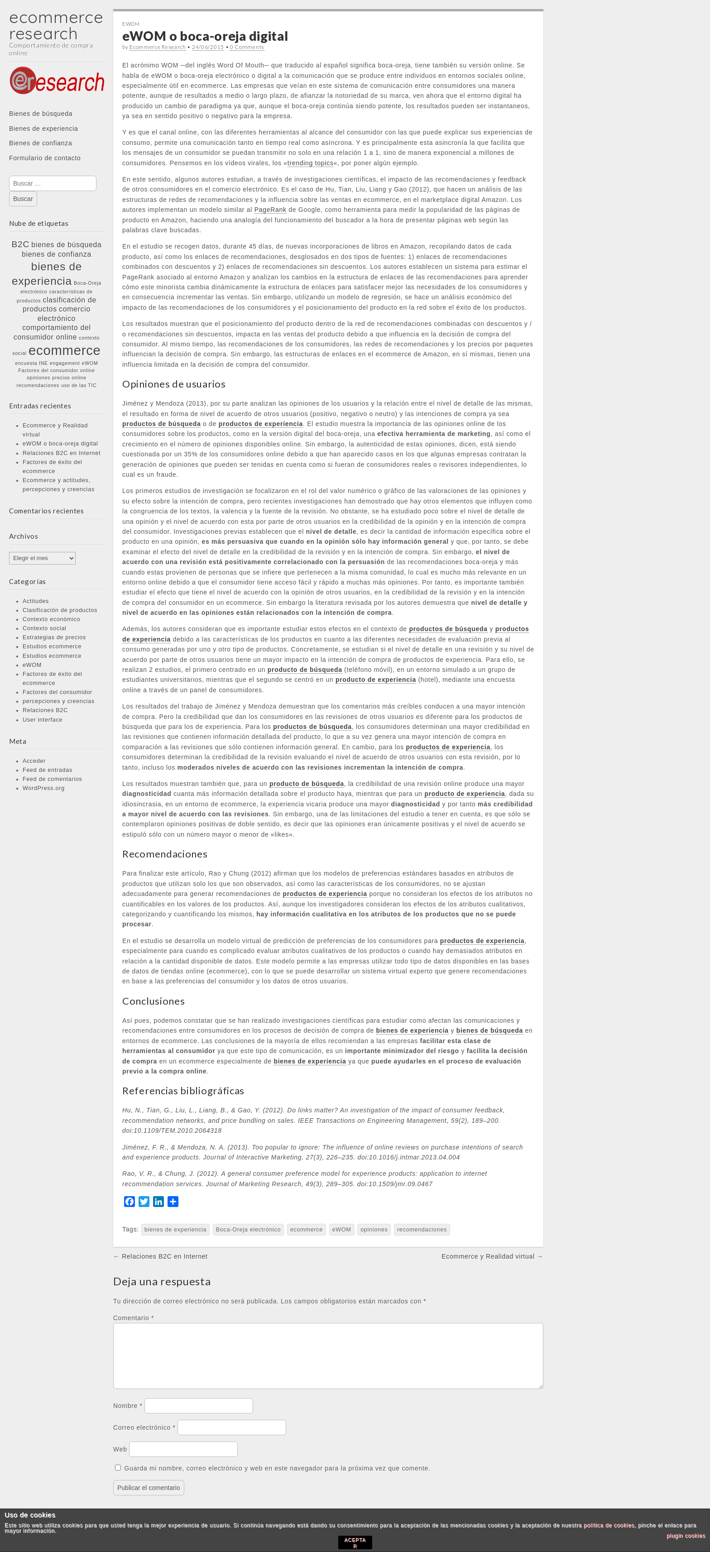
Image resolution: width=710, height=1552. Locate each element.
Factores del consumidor (57, 692)
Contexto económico (51, 619)
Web (120, 1460)
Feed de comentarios (52, 779)
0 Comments (247, 46)
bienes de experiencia (412, 1030)
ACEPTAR (354, 1543)
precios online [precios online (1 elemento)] (69, 377)
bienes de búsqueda (489, 1030)
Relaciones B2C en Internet (62, 453)
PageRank (270, 209)
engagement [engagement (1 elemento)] (65, 363)
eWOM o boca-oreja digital (60, 444)
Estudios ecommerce (52, 646)
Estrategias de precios (54, 637)
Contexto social (45, 628)
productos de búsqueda (161, 423)
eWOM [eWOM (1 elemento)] (90, 363)
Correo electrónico (144, 1438)
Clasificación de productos (60, 610)
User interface (42, 720)
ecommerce (306, 1229)
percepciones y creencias (59, 701)
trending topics (311, 163)
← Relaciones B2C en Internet (160, 1256)
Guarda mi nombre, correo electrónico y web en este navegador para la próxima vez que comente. (278, 1479)
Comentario (133, 1318)
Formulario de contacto (45, 158)
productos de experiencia (261, 423)
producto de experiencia (376, 679)
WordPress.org (44, 788)
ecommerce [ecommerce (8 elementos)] (65, 350)
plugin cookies (686, 1536)
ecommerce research (56, 25)
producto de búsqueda (305, 669)
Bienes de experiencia (43, 128)
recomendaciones (422, 1229)
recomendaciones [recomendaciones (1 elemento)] (37, 385)
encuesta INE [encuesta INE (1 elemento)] (31, 363)
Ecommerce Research (158, 46)
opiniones (374, 1229)
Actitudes (36, 601)
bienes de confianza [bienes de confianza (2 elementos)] (56, 254)
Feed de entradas (47, 770)
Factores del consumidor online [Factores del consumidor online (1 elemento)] (56, 370)
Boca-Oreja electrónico (248, 1229)
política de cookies (609, 1525)
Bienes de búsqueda (40, 113)
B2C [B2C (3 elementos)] (21, 244)
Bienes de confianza (40, 143)
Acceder (34, 761)
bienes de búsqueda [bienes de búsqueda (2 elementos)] (66, 245)
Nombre (128, 1416)
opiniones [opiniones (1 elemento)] (38, 377)
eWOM (32, 665)
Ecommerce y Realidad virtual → (492, 1256)
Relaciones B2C (45, 710)
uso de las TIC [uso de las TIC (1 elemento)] (78, 385)
